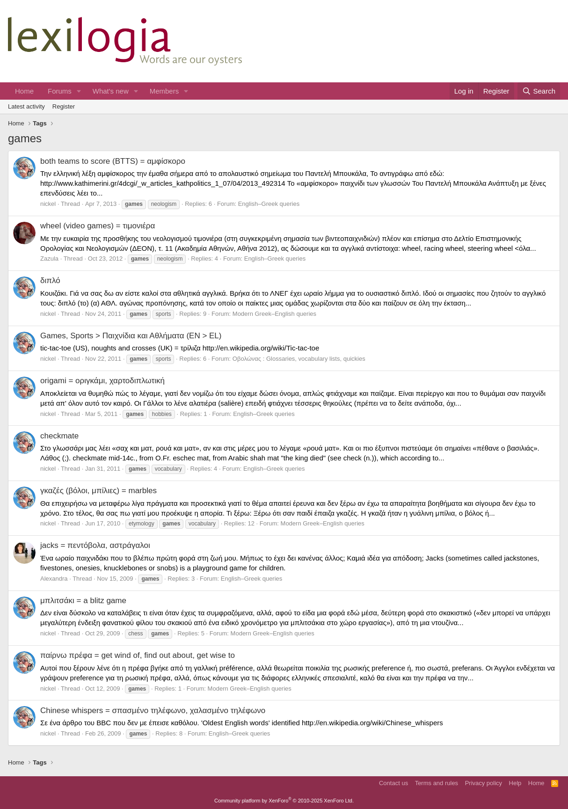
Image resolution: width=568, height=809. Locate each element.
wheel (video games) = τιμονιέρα (97, 225)
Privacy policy (483, 783)
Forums (60, 91)
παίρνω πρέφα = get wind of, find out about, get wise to (137, 655)
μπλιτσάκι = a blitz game (83, 600)
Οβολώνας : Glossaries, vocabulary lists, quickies (299, 358)
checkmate (59, 435)
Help (515, 783)
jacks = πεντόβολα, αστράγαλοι (95, 545)
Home (24, 91)
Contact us (393, 783)
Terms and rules (436, 783)
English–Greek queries (269, 203)
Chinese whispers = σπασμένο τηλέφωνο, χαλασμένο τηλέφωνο (152, 710)
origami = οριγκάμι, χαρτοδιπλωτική (102, 380)
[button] (79, 91)
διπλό (50, 280)
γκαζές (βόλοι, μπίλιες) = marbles (98, 490)
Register (63, 106)
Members (164, 91)
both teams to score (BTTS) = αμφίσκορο (112, 161)
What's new (111, 91)
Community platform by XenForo (284, 800)
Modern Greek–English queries (274, 313)
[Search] (538, 91)
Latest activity (26, 106)
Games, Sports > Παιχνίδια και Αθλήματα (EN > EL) (130, 335)
